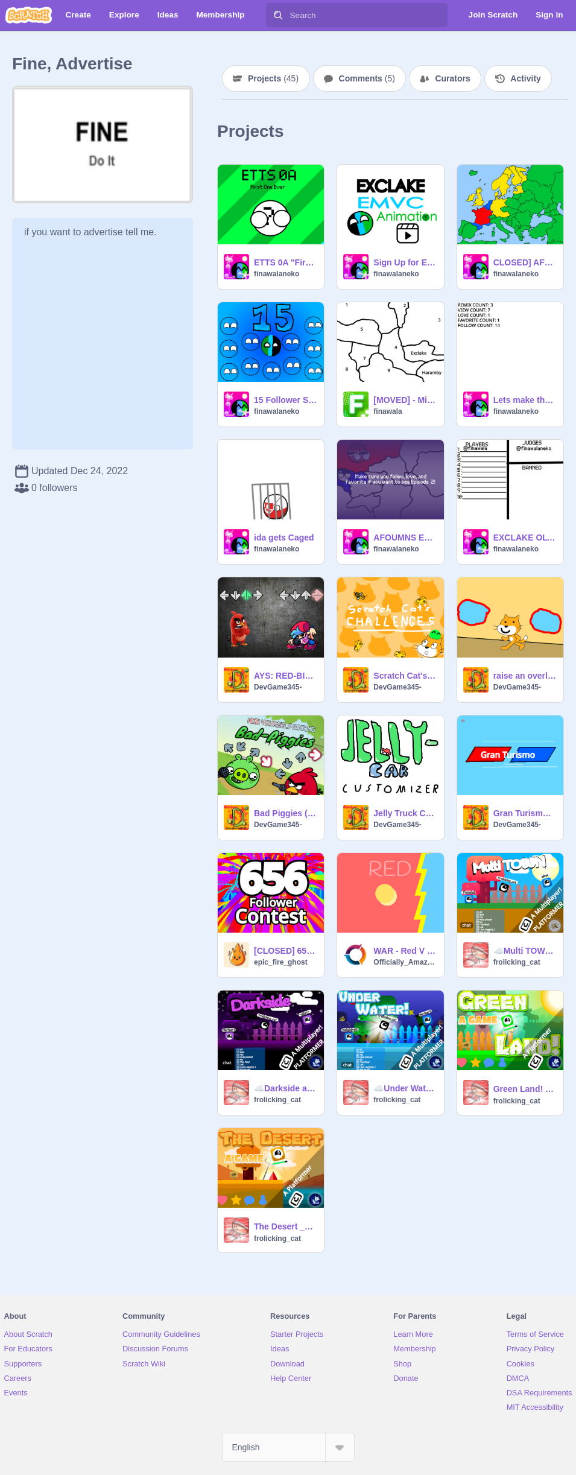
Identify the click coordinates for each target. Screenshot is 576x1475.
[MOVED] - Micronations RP (404, 400)
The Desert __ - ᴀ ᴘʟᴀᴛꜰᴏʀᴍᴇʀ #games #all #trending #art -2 (285, 1226)
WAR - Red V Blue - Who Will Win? (404, 951)
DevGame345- (278, 687)
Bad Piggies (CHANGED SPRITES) (285, 813)
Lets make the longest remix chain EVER (524, 400)
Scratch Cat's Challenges (404, 675)
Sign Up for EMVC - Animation (404, 262)
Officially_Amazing (404, 962)
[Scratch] (28, 15)
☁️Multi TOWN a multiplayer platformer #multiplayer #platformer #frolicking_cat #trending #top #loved (524, 951)
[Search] (278, 15)
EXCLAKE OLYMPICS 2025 (524, 537)
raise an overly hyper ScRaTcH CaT (524, 675)
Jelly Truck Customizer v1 (404, 813)
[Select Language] (288, 1447)
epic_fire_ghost (281, 962)
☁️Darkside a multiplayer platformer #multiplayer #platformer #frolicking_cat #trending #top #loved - (285, 1088)
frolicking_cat (516, 962)
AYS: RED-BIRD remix (285, 675)
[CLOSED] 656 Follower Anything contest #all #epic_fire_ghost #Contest (285, 951)
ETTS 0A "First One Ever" (285, 262)
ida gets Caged (284, 537)
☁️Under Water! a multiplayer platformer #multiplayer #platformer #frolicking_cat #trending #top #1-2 (404, 1088)
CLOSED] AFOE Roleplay (524, 262)
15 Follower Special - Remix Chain (285, 400)
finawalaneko (276, 274)
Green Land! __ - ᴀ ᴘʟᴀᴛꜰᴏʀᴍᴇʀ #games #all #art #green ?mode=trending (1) (524, 1089)
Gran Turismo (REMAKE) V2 (524, 813)
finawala (387, 411)
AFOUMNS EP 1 (404, 537)
